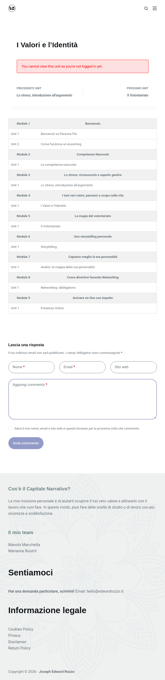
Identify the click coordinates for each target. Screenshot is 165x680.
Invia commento (26, 443)
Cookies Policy (20, 629)
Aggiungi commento (30, 385)
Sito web (121, 367)
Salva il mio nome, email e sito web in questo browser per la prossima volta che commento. (77, 428)
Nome (19, 367)
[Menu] (155, 8)
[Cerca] (146, 8)
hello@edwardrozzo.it (105, 591)
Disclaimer (17, 642)
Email (69, 367)
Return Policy (19, 648)
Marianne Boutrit (22, 551)
